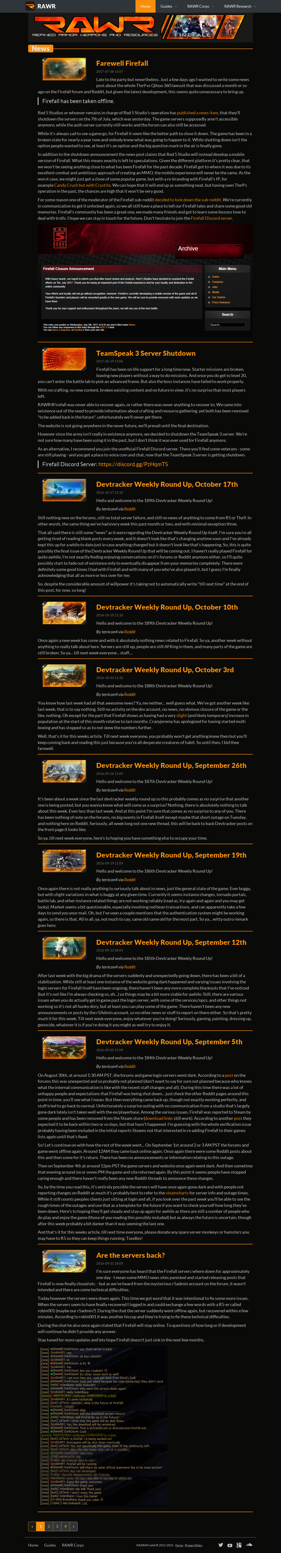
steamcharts (177, 1192)
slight (181, 715)
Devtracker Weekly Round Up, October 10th (167, 607)
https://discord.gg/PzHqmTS (133, 464)
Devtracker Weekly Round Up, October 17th (167, 484)
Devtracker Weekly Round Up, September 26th (171, 765)
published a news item (197, 112)
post (229, 1075)
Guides (50, 1545)
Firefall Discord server (211, 218)
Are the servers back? (130, 1255)
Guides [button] (169, 6)
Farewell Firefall (122, 63)
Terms (179, 1545)
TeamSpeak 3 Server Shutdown (146, 353)
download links (159, 1118)
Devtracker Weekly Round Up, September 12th (171, 942)
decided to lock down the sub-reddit (188, 199)
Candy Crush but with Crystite (82, 185)
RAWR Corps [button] (200, 6)
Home (145, 6)
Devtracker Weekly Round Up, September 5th (169, 1042)
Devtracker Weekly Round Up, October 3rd (165, 670)
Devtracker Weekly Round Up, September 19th (171, 855)
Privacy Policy (193, 1545)
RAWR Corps (73, 1545)
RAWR (47, 6)
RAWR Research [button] (240, 6)
